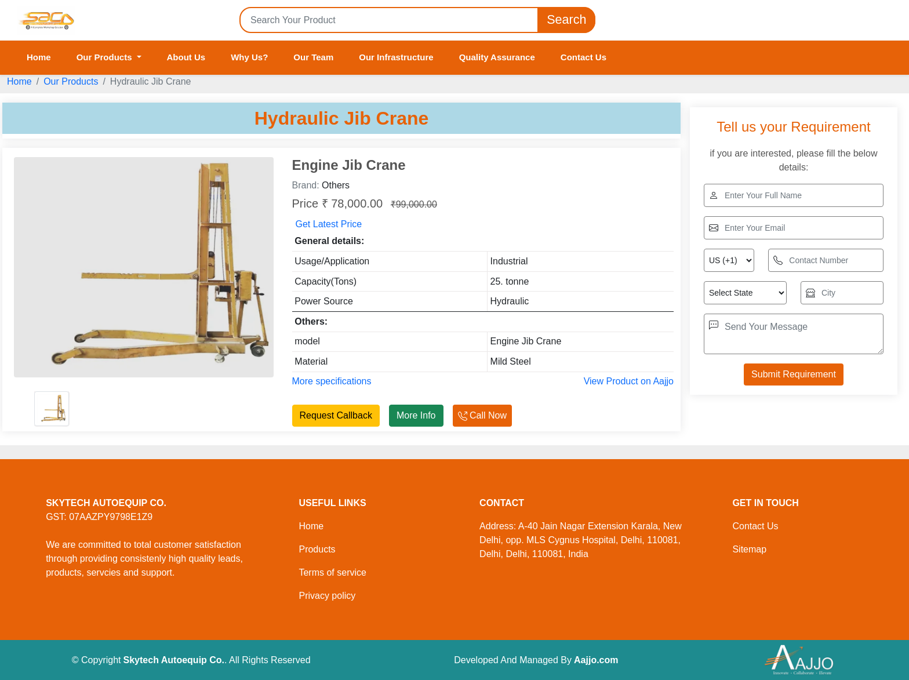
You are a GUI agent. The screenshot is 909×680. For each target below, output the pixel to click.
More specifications (332, 381)
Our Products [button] (105, 57)
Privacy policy (327, 596)
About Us (186, 57)
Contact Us (583, 57)
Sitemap (749, 549)
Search (566, 20)
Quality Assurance (497, 57)
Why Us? (249, 57)
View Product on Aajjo (629, 381)
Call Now (482, 415)
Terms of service (332, 572)
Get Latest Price (329, 224)
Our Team (313, 57)
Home (39, 57)
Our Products (70, 81)
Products (317, 549)
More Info (416, 415)
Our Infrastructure (396, 57)
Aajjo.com (596, 660)
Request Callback (336, 415)
